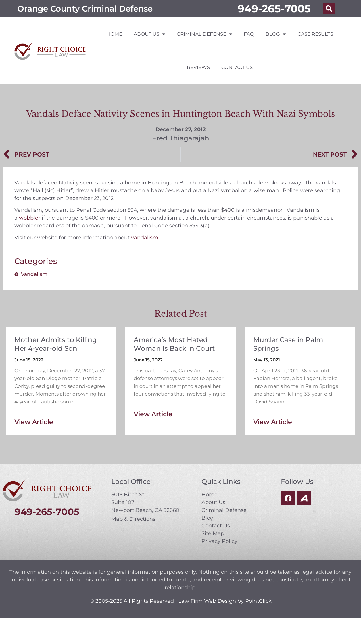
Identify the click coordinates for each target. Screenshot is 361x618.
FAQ (249, 34)
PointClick (258, 601)
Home (114, 34)
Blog (276, 34)
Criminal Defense (204, 34)
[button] (329, 8)
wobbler (29, 218)
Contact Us (237, 67)
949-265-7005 (274, 8)
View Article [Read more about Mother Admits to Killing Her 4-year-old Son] (33, 422)
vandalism (144, 237)
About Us (149, 34)
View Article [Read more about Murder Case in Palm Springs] (272, 422)
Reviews (198, 67)
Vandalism (34, 274)
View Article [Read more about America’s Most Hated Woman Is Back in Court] (153, 414)
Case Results (315, 34)
